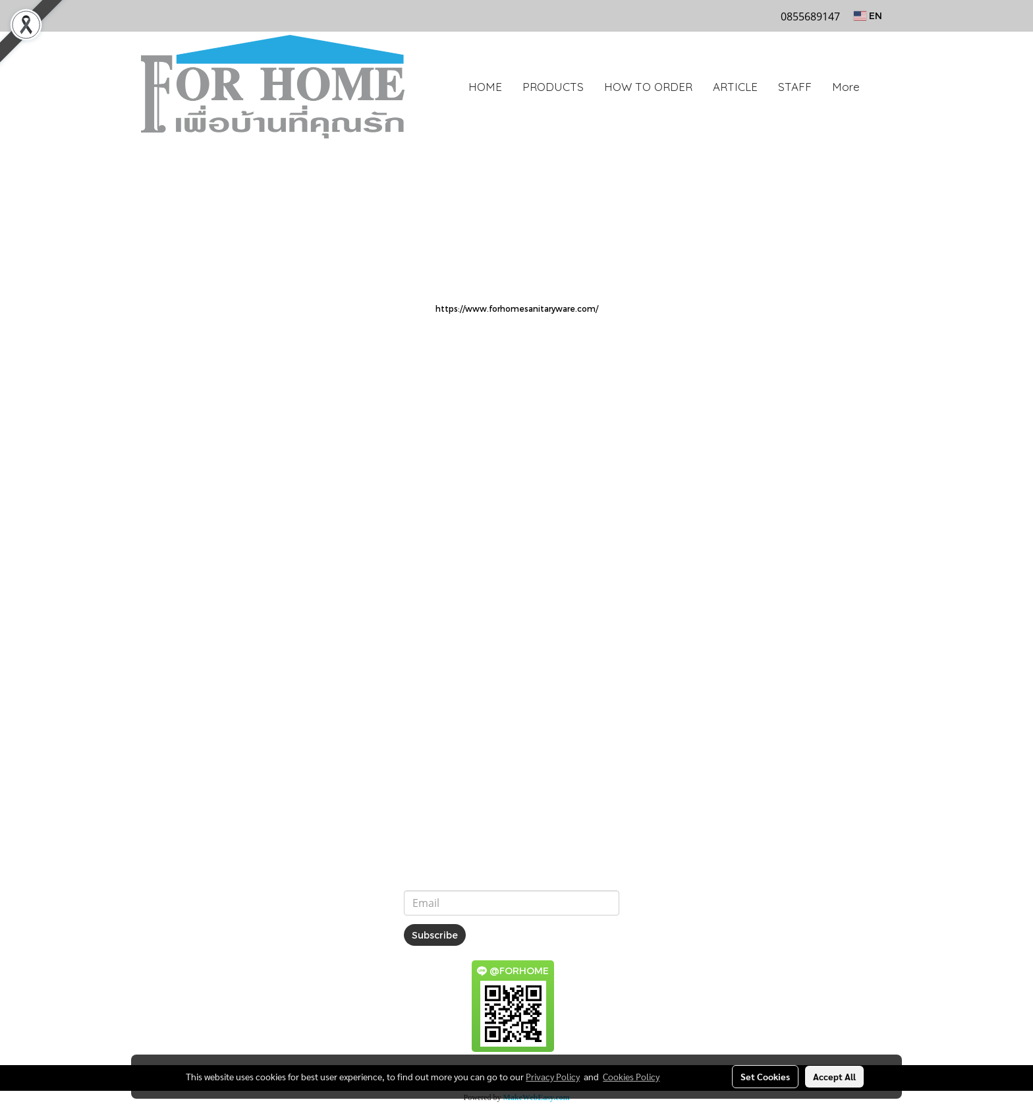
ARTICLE (735, 87)
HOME (485, 87)
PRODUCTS (553, 87)
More (846, 87)
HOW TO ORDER (648, 87)
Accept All (834, 1076)
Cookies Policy (631, 1076)
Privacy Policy (553, 1076)
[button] (881, 87)
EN (868, 15)
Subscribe (435, 935)
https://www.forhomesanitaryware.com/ (516, 308)
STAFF (795, 87)
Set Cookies (765, 1076)
